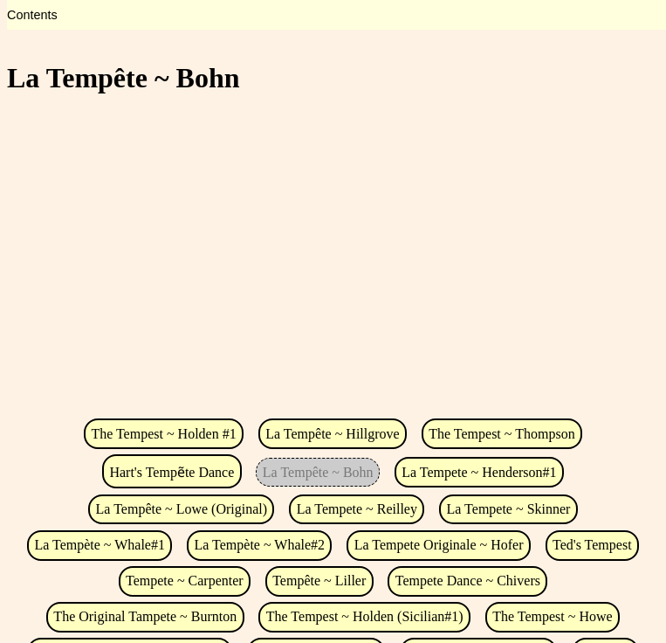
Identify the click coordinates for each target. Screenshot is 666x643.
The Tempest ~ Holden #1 (163, 433)
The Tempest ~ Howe (552, 616)
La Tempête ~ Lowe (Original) (182, 508)
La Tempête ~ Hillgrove (332, 433)
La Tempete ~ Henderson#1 (479, 472)
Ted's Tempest (592, 544)
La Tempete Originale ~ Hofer (439, 544)
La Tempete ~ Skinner (509, 508)
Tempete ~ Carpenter (185, 580)
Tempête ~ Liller (319, 580)
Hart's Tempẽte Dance (171, 472)
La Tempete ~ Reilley (357, 508)
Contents (32, 15)
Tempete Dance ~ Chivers (467, 580)
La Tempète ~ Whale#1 (99, 544)
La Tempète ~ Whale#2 (260, 544)
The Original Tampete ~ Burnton (145, 616)
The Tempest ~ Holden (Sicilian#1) (364, 616)
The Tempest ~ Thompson (501, 433)
